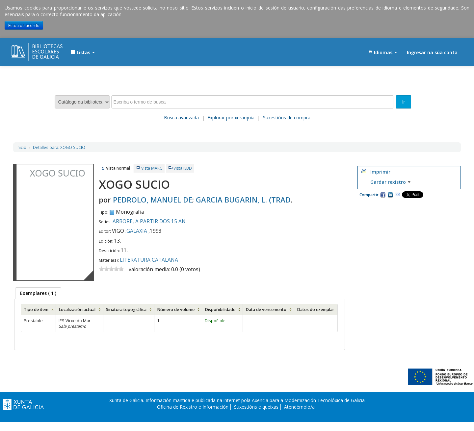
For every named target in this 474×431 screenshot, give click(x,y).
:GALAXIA (136, 230)
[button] (83, 52)
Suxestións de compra (286, 117)
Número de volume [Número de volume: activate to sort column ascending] (176, 309)
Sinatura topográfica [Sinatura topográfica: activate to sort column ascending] (126, 309)
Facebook (383, 194)
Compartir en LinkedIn (390, 194)
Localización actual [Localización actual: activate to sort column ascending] (77, 309)
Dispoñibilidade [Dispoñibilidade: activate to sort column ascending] (220, 309)
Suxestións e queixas (256, 407)
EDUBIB (28, 49)
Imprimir (380, 172)
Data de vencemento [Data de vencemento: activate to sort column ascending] (266, 309)
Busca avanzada (181, 117)
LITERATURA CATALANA (149, 259)
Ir (403, 102)
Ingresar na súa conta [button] (432, 52)
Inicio (21, 147)
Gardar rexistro (390, 182)
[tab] (38, 293)
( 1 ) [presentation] (38, 293)
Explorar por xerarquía (230, 117)
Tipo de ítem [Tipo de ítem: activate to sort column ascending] (36, 309)
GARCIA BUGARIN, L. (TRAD (243, 199)
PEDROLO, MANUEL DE (152, 199)
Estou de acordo (24, 25)
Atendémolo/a (299, 407)
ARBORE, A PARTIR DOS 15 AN (149, 221)
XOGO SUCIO (59, 147)
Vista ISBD (182, 168)
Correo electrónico (397, 194)
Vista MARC (151, 168)
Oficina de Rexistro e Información (192, 407)
